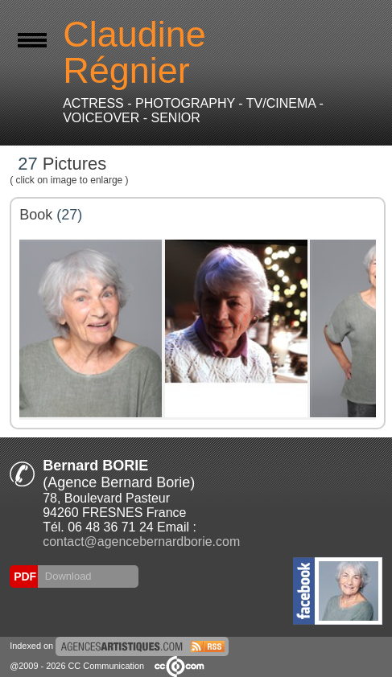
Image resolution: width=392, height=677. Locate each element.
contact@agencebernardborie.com (141, 541)
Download (66, 576)
